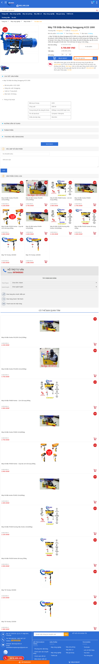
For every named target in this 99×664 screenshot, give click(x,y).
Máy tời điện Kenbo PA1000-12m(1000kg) (34, 198)
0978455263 (18, 272)
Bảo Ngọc (69, 66)
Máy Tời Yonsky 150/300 (8, 255)
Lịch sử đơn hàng (89, 650)
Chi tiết (69, 70)
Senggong (59, 30)
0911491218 (90, 68)
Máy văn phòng (27, 14)
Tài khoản (87, 647)
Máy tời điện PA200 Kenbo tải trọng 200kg (85, 227)
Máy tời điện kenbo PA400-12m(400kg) (34, 227)
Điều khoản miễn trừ (40, 659)
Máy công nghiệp (15, 14)
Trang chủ (5, 14)
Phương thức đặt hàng (41, 649)
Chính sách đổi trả (39, 656)
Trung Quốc (74, 30)
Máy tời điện (27, 21)
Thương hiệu (6, 17)
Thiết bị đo (70, 14)
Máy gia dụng (60, 14)
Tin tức (14, 17)
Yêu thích (87, 653)
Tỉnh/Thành (5, 283)
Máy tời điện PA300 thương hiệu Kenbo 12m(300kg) (59, 227)
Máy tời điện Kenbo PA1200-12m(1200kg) (9, 198)
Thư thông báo (88, 655)
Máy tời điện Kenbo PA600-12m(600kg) (83, 198)
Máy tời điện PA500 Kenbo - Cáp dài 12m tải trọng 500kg (12, 227)
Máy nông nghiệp (48, 14)
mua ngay (49, 144)
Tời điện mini (38, 21)
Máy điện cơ (38, 14)
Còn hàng (76, 33)
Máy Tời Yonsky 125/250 (33, 255)
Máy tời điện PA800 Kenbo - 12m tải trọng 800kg (61, 198)
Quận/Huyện (5, 287)
